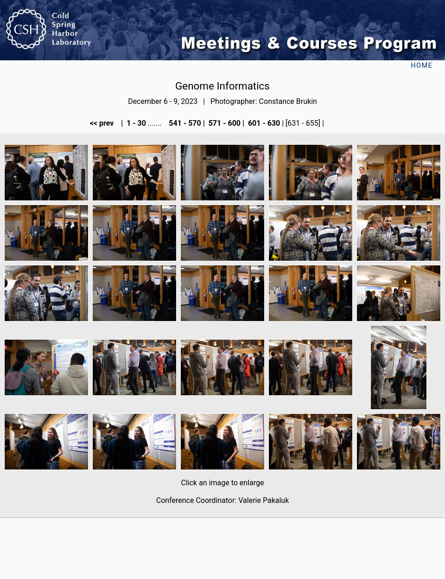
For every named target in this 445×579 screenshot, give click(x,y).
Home (421, 66)
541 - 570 (184, 123)
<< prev (105, 123)
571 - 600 (224, 123)
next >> (341, 123)
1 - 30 (135, 123)
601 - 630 (263, 123)
